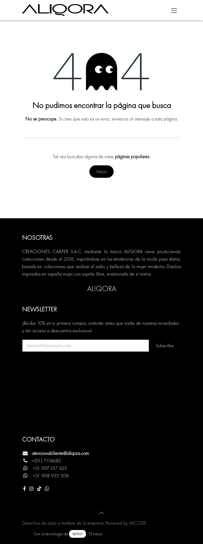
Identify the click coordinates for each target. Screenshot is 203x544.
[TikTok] (39, 488)
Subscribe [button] (165, 345)
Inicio (101, 171)
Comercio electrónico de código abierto (136, 534)
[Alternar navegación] (174, 10)
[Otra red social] (47, 488)
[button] (101, 512)
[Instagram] (31, 488)
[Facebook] (24, 488)
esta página (166, 119)
